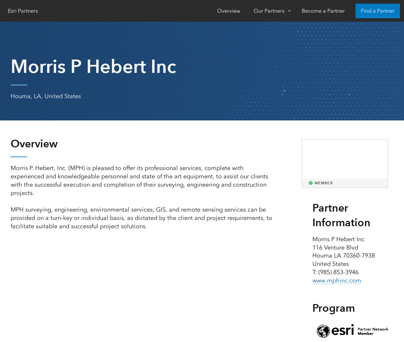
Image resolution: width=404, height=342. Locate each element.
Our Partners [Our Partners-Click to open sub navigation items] (269, 11)
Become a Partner (323, 11)
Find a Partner (378, 11)
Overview (228, 11)
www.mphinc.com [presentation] (336, 280)
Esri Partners (23, 11)
